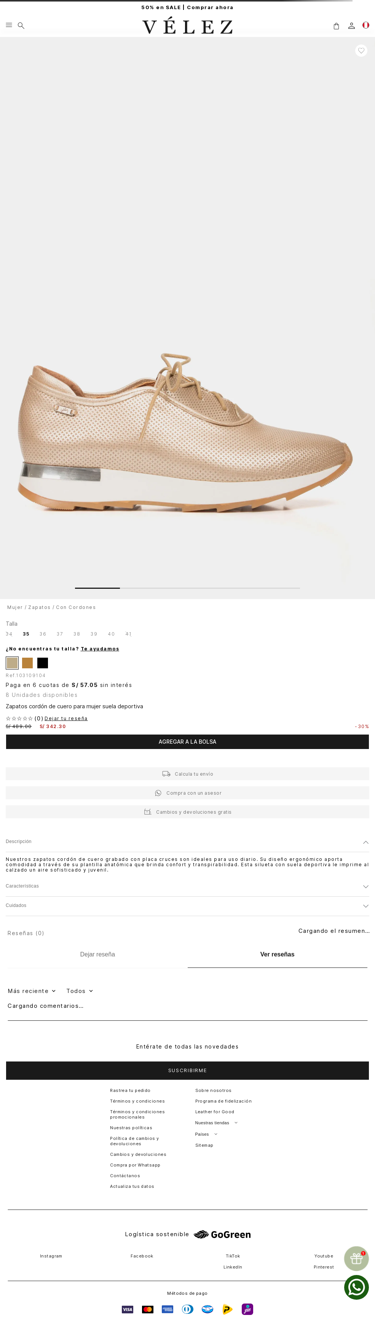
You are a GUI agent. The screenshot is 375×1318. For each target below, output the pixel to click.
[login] (351, 25)
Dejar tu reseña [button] (66, 718)
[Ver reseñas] (278, 955)
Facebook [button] (142, 1256)
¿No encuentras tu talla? (62, 649)
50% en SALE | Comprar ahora (187, 7)
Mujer (15, 607)
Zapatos (39, 607)
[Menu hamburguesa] (9, 25)
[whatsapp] (356, 1287)
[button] (336, 26)
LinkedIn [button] (233, 1267)
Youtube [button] (323, 1256)
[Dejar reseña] (98, 954)
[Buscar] (21, 25)
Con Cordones (76, 607)
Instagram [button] (51, 1256)
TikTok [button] (233, 1256)
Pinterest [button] (324, 1267)
